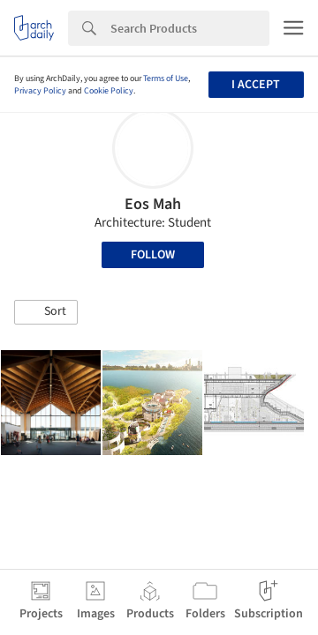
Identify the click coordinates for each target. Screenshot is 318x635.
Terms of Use (165, 78)
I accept (255, 84)
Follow (153, 255)
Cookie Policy (108, 91)
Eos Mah (153, 204)
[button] (46, 312)
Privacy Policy (40, 91)
